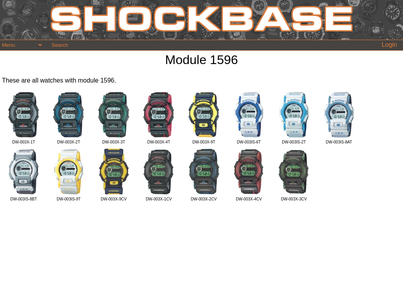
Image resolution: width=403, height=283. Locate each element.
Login (389, 44)
